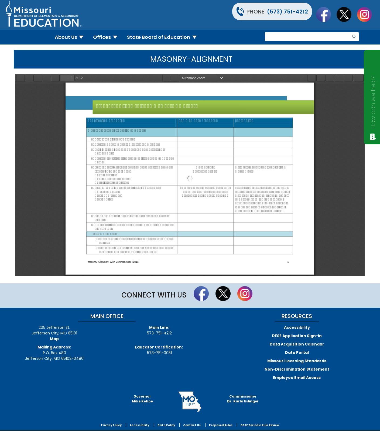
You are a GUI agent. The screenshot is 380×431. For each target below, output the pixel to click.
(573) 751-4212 (287, 11)
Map (54, 338)
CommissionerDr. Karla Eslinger (243, 398)
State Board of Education (164, 37)
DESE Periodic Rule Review (260, 425)
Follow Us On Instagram (367, 14)
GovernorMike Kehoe (142, 398)
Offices (107, 37)
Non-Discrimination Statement (297, 369)
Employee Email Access (297, 377)
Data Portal (297, 352)
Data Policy (166, 425)
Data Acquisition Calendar (297, 344)
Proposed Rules (220, 425)
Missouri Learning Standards (296, 361)
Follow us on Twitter (346, 14)
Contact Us (192, 425)
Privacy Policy (111, 425)
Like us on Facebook (326, 14)
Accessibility (297, 327)
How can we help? (373, 102)
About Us (71, 37)
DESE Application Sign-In (297, 335)
